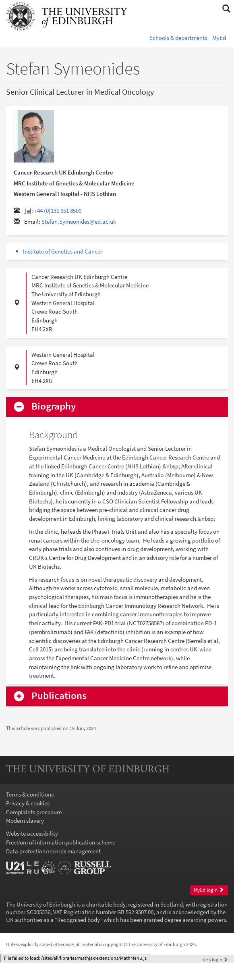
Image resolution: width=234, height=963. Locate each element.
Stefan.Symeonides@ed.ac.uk (78, 221)
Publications (59, 696)
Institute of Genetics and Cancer (62, 251)
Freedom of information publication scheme (60, 842)
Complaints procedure (34, 812)
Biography (53, 406)
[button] (226, 9)
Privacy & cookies (28, 803)
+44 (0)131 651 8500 (57, 210)
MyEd (219, 38)
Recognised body (78, 919)
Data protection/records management (53, 851)
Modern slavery (25, 820)
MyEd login (209, 889)
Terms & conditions (30, 794)
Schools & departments (178, 38)
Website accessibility (32, 833)
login (215, 960)
